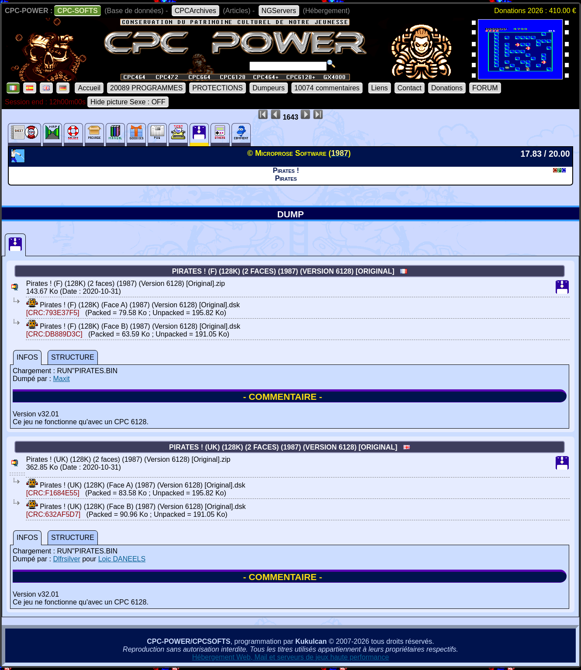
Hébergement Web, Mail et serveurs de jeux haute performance (290, 657)
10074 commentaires (327, 88)
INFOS (27, 357)
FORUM (485, 88)
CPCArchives (195, 10)
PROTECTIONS (217, 88)
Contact (410, 88)
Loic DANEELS (122, 559)
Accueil (89, 88)
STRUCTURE (72, 357)
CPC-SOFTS (77, 10)
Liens (379, 88)
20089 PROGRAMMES (146, 88)
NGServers (279, 10)
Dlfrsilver (66, 559)
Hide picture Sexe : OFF (128, 102)
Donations (447, 88)
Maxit (61, 378)
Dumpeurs (268, 88)
